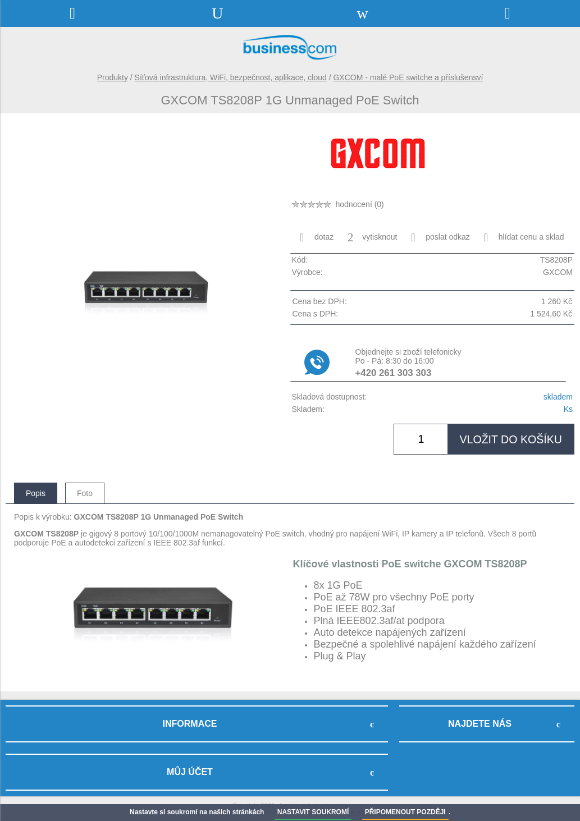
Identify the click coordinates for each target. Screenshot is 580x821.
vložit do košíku (510, 439)
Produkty (112, 77)
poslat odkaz (440, 237)
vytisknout (372, 237)
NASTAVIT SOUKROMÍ (313, 812)
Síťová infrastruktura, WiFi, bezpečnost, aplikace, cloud (231, 77)
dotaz (317, 237)
